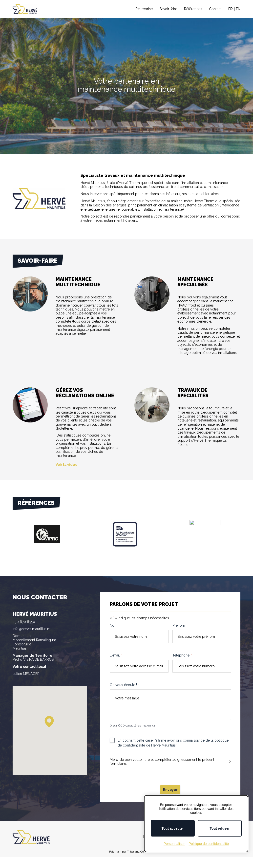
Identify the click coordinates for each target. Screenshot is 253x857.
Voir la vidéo (66, 465)
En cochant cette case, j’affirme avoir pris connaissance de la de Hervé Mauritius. (173, 743)
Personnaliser (174, 844)
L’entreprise (144, 9)
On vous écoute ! (124, 685)
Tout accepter (173, 828)
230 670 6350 (24, 622)
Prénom (178, 625)
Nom (115, 625)
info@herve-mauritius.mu (32, 629)
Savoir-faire (168, 9)
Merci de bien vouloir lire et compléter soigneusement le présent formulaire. (162, 762)
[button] (49, 722)
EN (238, 9)
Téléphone (182, 655)
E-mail (116, 655)
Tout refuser (220, 828)
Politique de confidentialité (209, 844)
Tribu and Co (135, 851)
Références (193, 9)
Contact (215, 9)
